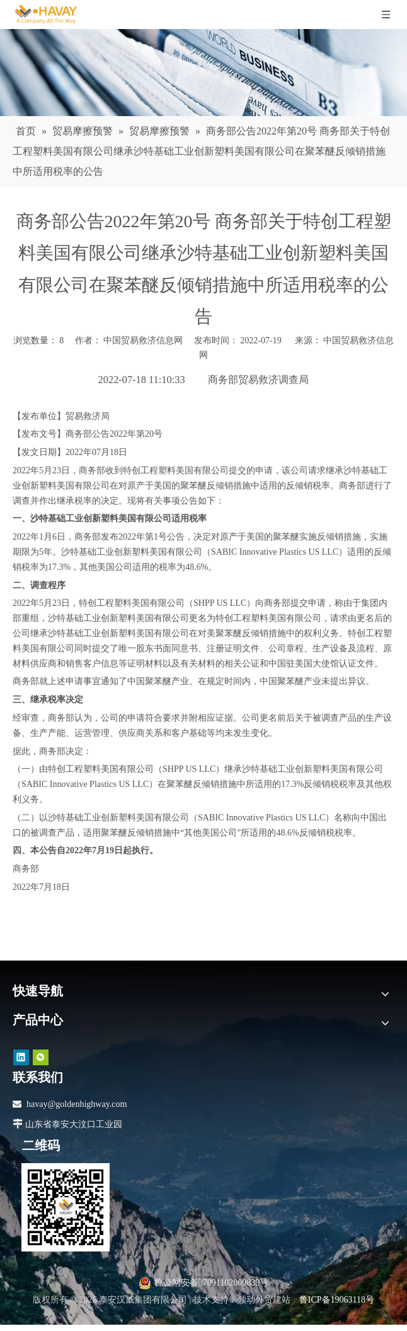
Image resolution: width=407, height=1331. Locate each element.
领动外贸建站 (264, 1299)
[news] (203, 72)
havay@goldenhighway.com (76, 1104)
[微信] (41, 1057)
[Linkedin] (21, 1057)
